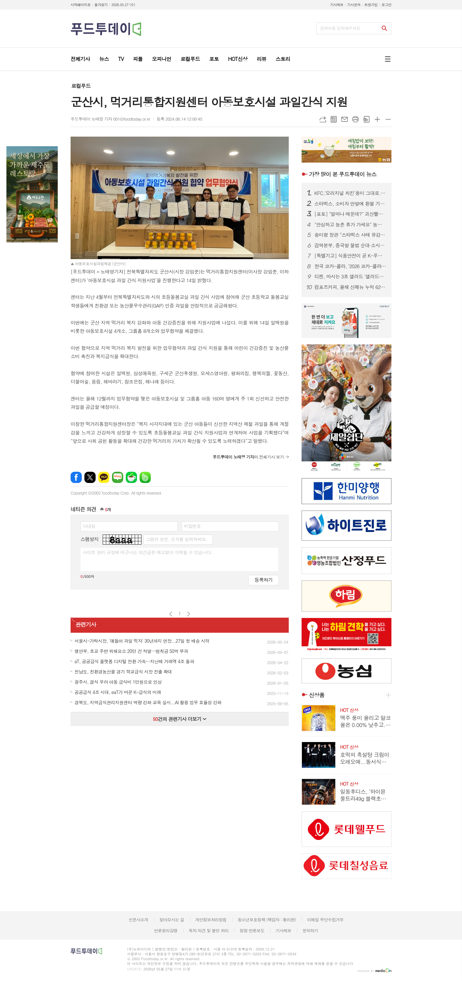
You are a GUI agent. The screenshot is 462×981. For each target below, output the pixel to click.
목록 (333, 119)
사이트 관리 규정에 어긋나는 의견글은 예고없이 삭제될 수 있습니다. (147, 552)
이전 (171, 614)
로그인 (386, 4)
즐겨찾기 (100, 4)
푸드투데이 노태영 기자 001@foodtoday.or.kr (110, 119)
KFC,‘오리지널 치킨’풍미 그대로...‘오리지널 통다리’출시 (350, 193)
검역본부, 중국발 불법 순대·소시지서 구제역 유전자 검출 (350, 245)
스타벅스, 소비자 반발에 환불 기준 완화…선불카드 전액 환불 (350, 203)
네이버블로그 (117, 477)
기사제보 (336, 4)
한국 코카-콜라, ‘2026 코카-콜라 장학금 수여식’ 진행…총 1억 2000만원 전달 (350, 266)
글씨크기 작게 (388, 119)
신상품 (316, 695)
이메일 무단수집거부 (325, 920)
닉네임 (89, 526)
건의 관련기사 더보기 (179, 718)
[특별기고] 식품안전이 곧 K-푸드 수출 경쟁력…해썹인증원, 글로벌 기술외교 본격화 (350, 255)
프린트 (355, 119)
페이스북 (76, 477)
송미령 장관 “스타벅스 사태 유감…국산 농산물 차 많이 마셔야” (350, 235)
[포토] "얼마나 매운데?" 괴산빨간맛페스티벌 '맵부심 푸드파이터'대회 (350, 214)
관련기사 (85, 625)
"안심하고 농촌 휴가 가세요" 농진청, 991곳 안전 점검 (350, 224)
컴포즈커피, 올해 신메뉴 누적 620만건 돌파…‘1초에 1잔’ (350, 287)
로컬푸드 (80, 85)
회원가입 (371, 4)
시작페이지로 (80, 4)
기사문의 (353, 4)
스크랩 (366, 119)
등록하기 (263, 579)
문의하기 (310, 930)
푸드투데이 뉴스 (342, 174)
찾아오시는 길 (171, 920)
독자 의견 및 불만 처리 (208, 930)
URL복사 (323, 119)
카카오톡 (103, 477)
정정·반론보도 (252, 930)
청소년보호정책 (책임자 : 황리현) (267, 920)
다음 (188, 614)
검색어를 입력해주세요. (341, 28)
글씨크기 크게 (377, 119)
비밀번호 (192, 526)
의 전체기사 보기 (248, 457)
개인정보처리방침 (211, 920)
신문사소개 (138, 920)
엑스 (90, 477)
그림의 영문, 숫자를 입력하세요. (176, 539)
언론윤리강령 (165, 930)
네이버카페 (131, 477)
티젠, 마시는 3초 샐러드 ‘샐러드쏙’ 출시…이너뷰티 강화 (350, 276)
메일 (344, 119)
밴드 (145, 477)
